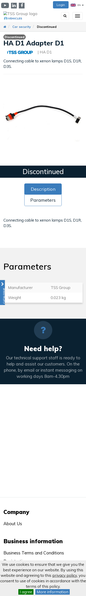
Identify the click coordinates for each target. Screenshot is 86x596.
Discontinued (47, 27)
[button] (2, 292)
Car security (21, 27)
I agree (26, 591)
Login (61, 5)
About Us (12, 523)
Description (43, 189)
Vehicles (15, 18)
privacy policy (64, 575)
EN (77, 5)
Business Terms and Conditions (33, 553)
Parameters (43, 200)
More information (52, 591)
